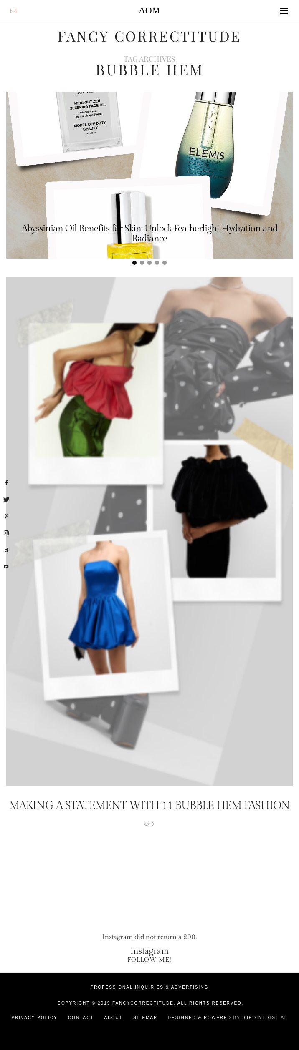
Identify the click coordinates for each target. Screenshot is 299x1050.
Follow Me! (149, 959)
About (113, 1017)
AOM (149, 10)
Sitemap (145, 1017)
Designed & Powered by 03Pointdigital (228, 1017)
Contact (81, 1017)
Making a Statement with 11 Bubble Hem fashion (149, 805)
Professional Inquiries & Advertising (150, 987)
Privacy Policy (34, 1017)
